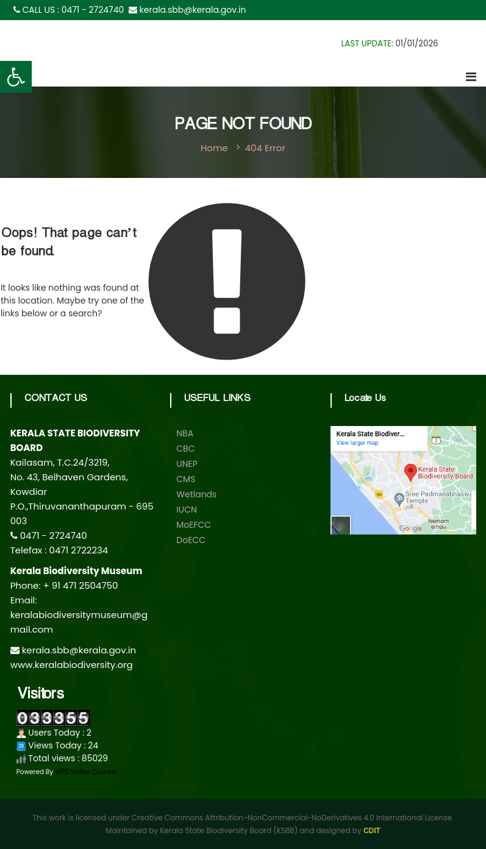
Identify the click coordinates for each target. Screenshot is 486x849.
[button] (16, 77)
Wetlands (196, 494)
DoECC (190, 540)
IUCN (186, 509)
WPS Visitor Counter (86, 771)
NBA (184, 433)
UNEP (187, 464)
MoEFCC (193, 525)
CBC (185, 448)
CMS (185, 479)
